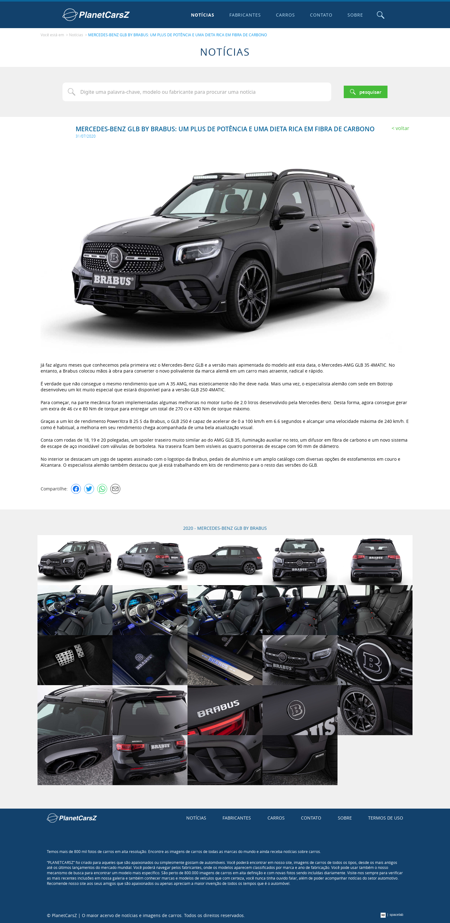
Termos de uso (385, 818)
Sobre (355, 15)
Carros (285, 15)
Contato (321, 15)
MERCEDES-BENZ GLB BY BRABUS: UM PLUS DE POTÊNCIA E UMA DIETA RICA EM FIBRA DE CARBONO (177, 34)
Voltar (402, 128)
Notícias (202, 15)
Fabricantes (245, 15)
